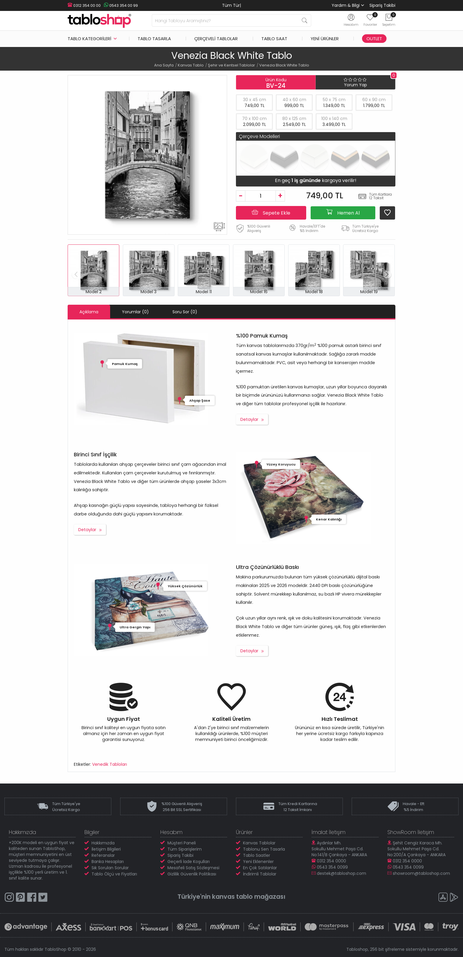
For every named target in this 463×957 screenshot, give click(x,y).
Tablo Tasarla (154, 38)
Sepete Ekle (271, 212)
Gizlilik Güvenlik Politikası (191, 874)
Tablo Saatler (256, 855)
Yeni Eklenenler (258, 861)
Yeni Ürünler (325, 38)
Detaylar (249, 419)
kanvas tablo (232, 896)
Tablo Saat (274, 38)
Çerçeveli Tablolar (216, 38)
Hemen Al (343, 212)
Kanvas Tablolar (259, 843)
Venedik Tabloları (109, 764)
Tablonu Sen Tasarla (264, 849)
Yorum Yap (355, 85)
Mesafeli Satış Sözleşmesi (193, 868)
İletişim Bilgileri (106, 849)
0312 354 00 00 (84, 5)
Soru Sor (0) (184, 312)
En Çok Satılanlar (260, 868)
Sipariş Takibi (382, 5)
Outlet (374, 38)
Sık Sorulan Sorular (110, 868)
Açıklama (88, 312)
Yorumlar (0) (135, 312)
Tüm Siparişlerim (184, 849)
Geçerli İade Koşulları (188, 861)
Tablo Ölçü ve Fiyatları (114, 874)
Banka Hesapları (108, 861)
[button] (387, 274)
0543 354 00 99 (121, 5)
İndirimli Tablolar (259, 874)
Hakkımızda (103, 843)
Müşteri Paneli (181, 843)
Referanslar (103, 855)
